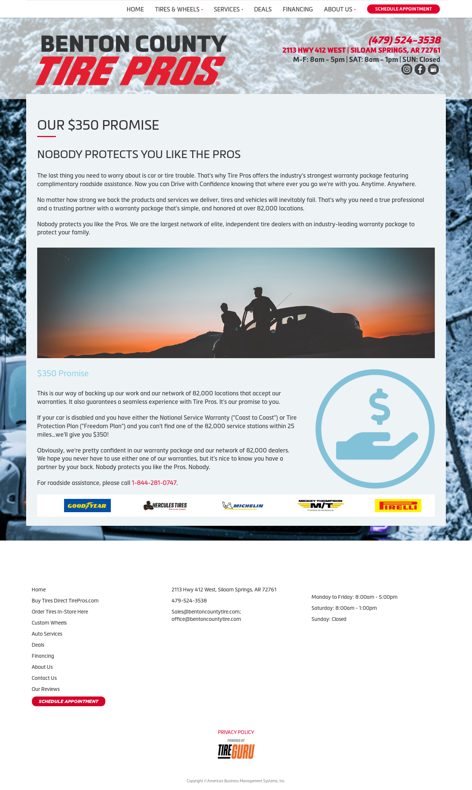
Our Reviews (46, 689)
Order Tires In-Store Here (60, 612)
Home (135, 9)
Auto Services (47, 634)
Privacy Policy (236, 732)
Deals (263, 9)
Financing (298, 9)
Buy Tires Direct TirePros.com (65, 601)
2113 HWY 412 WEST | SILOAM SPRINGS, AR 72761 (361, 50)
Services (228, 9)
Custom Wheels (49, 623)
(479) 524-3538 (404, 40)
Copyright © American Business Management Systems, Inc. (236, 781)
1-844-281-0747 (154, 482)
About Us (340, 9)
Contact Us (44, 678)
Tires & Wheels (179, 9)
